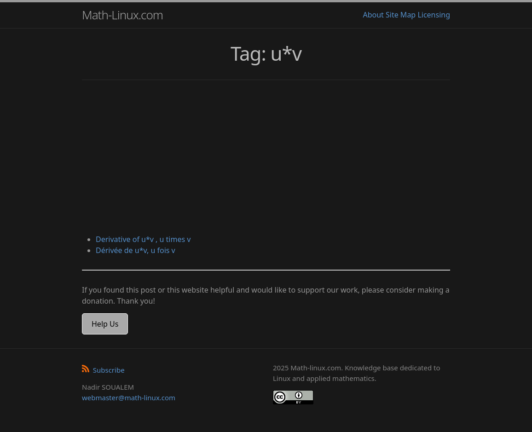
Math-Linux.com (122, 14)
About (373, 15)
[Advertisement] (266, 158)
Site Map (401, 15)
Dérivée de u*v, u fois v (135, 250)
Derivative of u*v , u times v (143, 239)
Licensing (433, 15)
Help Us (105, 324)
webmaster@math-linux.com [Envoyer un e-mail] (128, 397)
